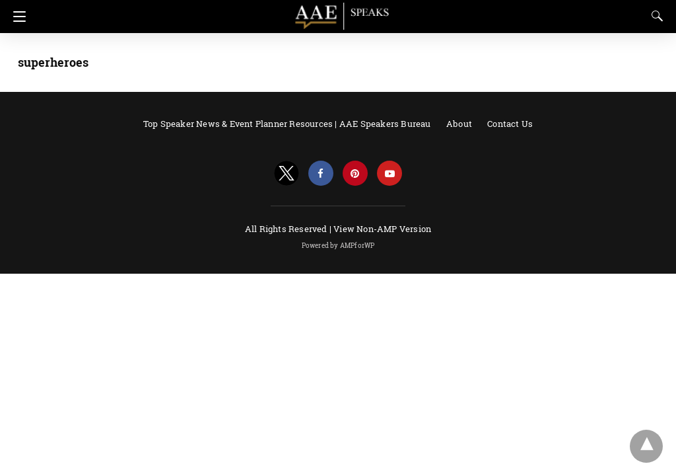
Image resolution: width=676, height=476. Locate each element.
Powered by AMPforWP (338, 245)
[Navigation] (16, 16)
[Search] (654, 15)
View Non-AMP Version (382, 229)
